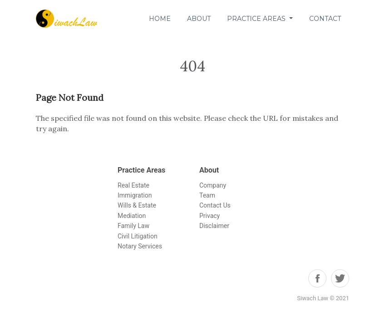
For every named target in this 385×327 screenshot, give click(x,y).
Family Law (133, 225)
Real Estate (133, 185)
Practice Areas (257, 19)
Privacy (209, 215)
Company (212, 185)
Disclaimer (214, 225)
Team (207, 195)
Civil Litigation (138, 236)
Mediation (132, 215)
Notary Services (140, 246)
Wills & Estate (137, 205)
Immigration (135, 195)
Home (160, 19)
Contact (325, 19)
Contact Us (215, 205)
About (199, 19)
